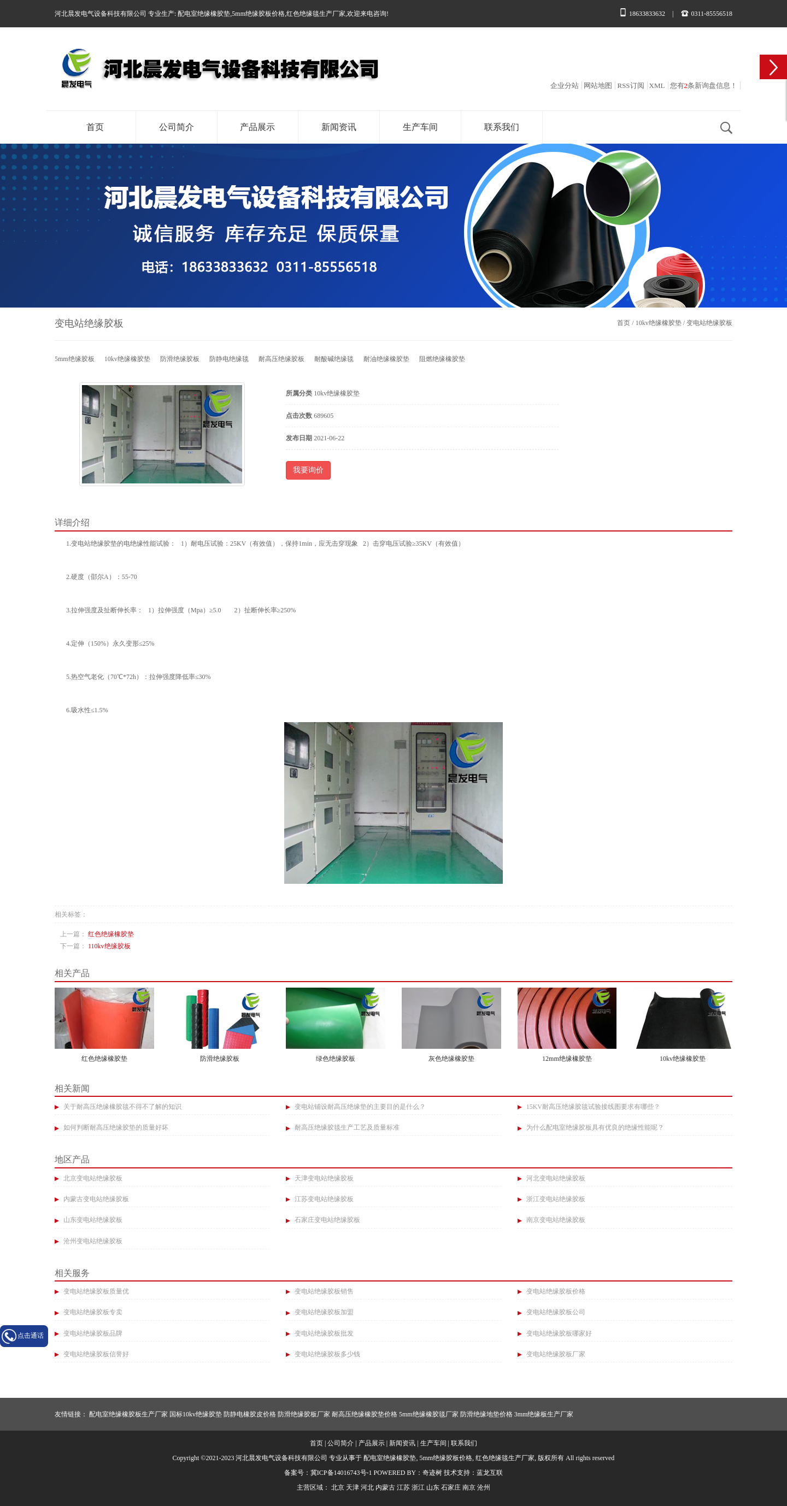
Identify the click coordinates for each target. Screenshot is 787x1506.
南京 (468, 1487)
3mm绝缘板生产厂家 (544, 1414)
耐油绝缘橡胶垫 (386, 359)
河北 (367, 1487)
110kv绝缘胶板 (109, 946)
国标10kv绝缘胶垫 (195, 1414)
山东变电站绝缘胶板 (92, 1220)
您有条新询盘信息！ (704, 85)
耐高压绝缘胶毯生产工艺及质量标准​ (346, 1127)
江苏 (403, 1487)
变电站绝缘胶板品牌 (92, 1333)
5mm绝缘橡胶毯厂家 (429, 1414)
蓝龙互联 (490, 1473)
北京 (337, 1487)
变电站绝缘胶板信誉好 (95, 1354)
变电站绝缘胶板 (709, 323)
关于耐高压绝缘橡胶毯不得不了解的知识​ (121, 1107)
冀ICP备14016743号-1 (341, 1473)
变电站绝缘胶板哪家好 (558, 1333)
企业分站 (564, 85)
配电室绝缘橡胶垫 (204, 13)
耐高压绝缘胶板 (281, 359)
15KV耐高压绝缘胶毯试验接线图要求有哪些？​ (592, 1107)
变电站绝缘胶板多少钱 (326, 1354)
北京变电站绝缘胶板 (92, 1178)
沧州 (483, 1487)
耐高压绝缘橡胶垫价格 (364, 1414)
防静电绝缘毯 (229, 359)
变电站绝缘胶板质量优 (95, 1291)
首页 (95, 127)
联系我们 (501, 127)
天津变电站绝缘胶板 (323, 1178)
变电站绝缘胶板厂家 (555, 1354)
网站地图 (598, 85)
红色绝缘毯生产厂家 (315, 13)
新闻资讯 (338, 127)
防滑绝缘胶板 (179, 359)
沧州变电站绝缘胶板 (92, 1241)
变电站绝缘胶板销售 (323, 1291)
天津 (352, 1487)
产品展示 (257, 127)
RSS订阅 (630, 85)
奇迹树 (432, 1473)
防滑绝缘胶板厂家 (304, 1414)
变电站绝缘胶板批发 (323, 1333)
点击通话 (30, 1335)
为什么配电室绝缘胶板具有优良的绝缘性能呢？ (594, 1127)
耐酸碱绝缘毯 (334, 359)
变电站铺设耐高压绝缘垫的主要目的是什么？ (359, 1107)
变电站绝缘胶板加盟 (323, 1312)
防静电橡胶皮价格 (250, 1414)
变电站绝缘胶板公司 (555, 1312)
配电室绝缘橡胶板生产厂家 (128, 1414)
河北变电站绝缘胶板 (555, 1178)
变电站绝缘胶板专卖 (92, 1312)
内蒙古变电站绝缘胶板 (95, 1199)
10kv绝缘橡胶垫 (659, 323)
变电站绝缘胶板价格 (555, 1291)
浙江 (418, 1487)
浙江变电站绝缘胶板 (555, 1199)
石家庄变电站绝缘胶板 (326, 1220)
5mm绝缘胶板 (75, 359)
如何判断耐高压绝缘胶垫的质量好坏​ (115, 1127)
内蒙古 (385, 1487)
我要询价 (308, 470)
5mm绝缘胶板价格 (258, 13)
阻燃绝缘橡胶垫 (442, 359)
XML (657, 85)
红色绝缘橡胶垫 (111, 934)
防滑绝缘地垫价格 (486, 1414)
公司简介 (176, 127)
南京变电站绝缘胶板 (555, 1220)
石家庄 (451, 1487)
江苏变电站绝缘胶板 (323, 1199)
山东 (432, 1487)
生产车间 (420, 127)
